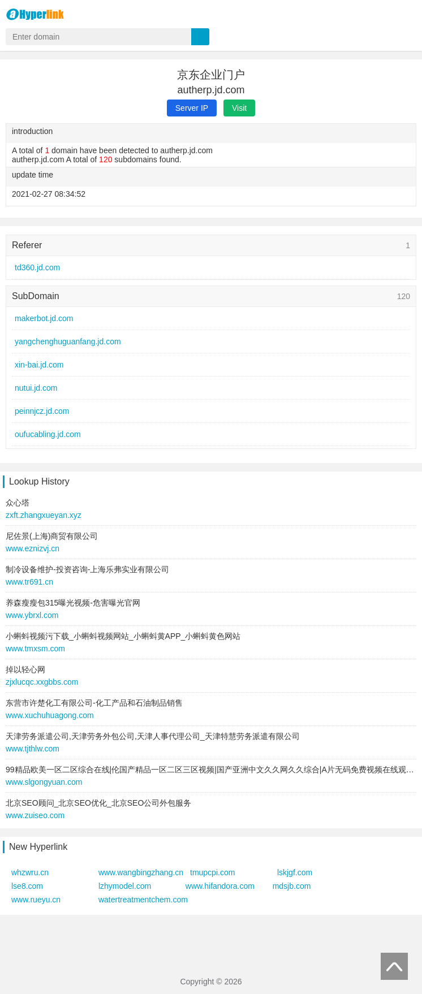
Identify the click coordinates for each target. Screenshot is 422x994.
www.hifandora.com (220, 886)
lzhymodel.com (124, 886)
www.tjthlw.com (32, 748)
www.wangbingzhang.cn (140, 872)
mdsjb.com (292, 886)
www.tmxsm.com (35, 648)
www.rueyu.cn (36, 899)
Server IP (191, 108)
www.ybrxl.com (32, 615)
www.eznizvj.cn (32, 548)
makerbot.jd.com (44, 318)
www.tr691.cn (29, 581)
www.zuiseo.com (35, 815)
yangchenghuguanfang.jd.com (68, 341)
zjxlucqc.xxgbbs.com (42, 681)
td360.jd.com (37, 267)
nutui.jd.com (36, 387)
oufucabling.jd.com (48, 434)
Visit (239, 108)
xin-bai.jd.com (39, 364)
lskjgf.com (294, 872)
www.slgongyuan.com (44, 781)
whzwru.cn (30, 872)
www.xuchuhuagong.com (50, 715)
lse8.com (27, 886)
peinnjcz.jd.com (42, 411)
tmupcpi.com (212, 872)
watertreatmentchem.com (143, 899)
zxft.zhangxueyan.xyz (43, 515)
